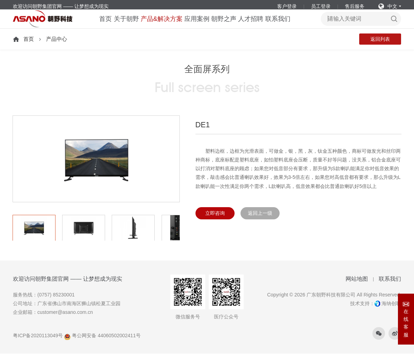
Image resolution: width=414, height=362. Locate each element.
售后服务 (354, 6)
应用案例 (196, 25)
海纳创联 (391, 312)
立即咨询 (215, 222)
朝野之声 (227, 25)
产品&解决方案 (158, 25)
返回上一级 (260, 222)
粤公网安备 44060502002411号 (102, 344)
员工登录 (321, 6)
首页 (95, 25)
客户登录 (287, 6)
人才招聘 (258, 25)
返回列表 (380, 48)
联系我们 (288, 25)
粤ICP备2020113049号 (38, 344)
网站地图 (357, 288)
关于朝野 (120, 25)
